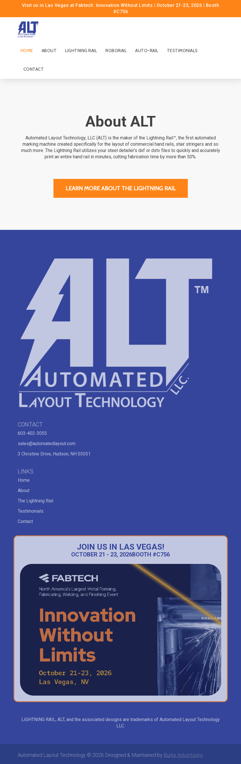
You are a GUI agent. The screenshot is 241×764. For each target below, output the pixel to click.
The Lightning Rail (35, 501)
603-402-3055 (32, 433)
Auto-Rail (146, 50)
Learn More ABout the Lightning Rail (120, 188)
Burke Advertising (183, 755)
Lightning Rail (81, 50)
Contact (33, 69)
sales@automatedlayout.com (46, 443)
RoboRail (116, 50)
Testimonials (182, 50)
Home (27, 50)
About (49, 50)
